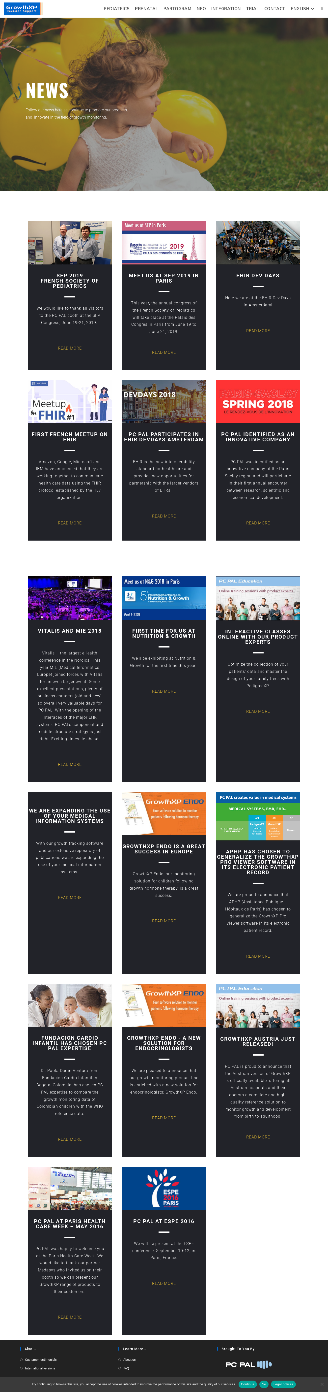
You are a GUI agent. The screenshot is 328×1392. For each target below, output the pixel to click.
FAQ (126, 1368)
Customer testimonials (41, 1359)
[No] (321, 1384)
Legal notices (283, 1384)
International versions (40, 1368)
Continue (247, 1384)
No (264, 1384)
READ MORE (70, 348)
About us (129, 1359)
